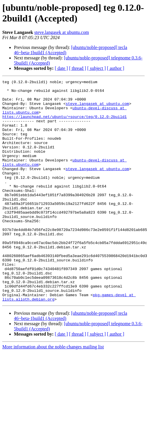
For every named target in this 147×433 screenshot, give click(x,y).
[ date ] (61, 68)
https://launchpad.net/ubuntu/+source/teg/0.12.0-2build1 (64, 124)
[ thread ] (77, 68)
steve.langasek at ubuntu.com (61, 32)
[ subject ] (96, 68)
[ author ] (115, 68)
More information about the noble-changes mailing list (53, 391)
